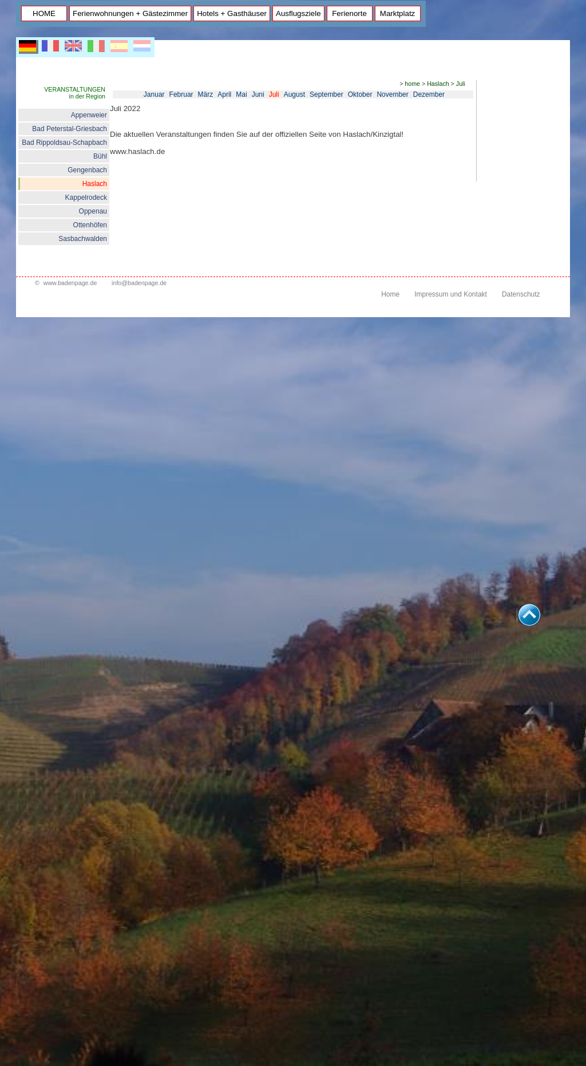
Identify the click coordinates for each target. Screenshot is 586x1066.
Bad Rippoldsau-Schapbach (64, 143)
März (205, 94)
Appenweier (89, 115)
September (326, 94)
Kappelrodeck (86, 198)
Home (390, 294)
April (224, 94)
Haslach (94, 184)
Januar (154, 94)
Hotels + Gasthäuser (232, 13)
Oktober (360, 94)
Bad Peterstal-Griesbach (69, 129)
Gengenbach (87, 170)
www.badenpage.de (70, 282)
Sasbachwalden (82, 239)
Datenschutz (521, 294)
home (412, 83)
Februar (181, 94)
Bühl (100, 156)
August (294, 94)
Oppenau (93, 211)
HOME (44, 13)
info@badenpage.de (139, 282)
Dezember (429, 94)
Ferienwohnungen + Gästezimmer (130, 13)
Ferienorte (349, 13)
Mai (241, 94)
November (392, 94)
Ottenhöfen (90, 225)
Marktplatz (397, 13)
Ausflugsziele (298, 13)
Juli (460, 83)
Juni (258, 94)
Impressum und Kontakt (450, 294)
